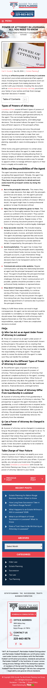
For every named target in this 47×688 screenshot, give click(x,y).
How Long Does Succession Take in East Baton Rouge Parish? (24, 503)
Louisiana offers (8, 109)
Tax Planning (14, 579)
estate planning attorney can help (21, 88)
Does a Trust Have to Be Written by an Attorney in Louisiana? (25, 527)
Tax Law (12, 575)
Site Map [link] (22, 682)
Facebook (16, 644)
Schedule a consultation (19, 465)
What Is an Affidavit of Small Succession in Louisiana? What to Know (23, 519)
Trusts (39, 593)
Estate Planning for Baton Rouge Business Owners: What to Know (23, 496)
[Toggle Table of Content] (23, 99)
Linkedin (21, 644)
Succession (14, 570)
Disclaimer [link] (13, 682)
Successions (29, 593)
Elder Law (13, 562)
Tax (21, 593)
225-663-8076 (24, 14)
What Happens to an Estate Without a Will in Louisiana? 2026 (25, 510)
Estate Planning (32, 71)
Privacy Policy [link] (32, 682)
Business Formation (23, 596)
